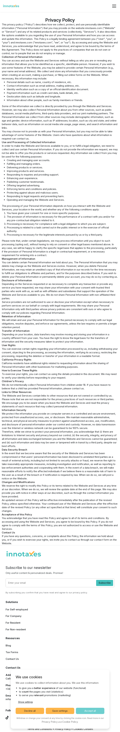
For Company (14, 616)
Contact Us (12, 658)
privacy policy (80, 592)
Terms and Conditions (39, 729)
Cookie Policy (70, 721)
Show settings (25, 702)
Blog (8, 645)
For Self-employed (17, 609)
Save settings (60, 710)
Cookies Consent (83, 729)
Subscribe (105, 582)
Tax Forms (12, 652)
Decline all (30, 710)
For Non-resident (16, 629)
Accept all (90, 710)
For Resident (13, 622)
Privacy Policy (63, 729)
